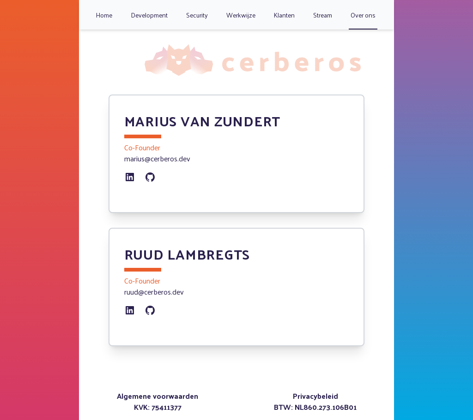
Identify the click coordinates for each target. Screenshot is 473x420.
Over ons (363, 15)
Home (104, 15)
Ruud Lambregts (187, 253)
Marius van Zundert (202, 120)
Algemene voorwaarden (157, 395)
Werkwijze (240, 15)
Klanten (284, 15)
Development (149, 15)
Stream (322, 15)
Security (197, 15)
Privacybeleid (315, 395)
